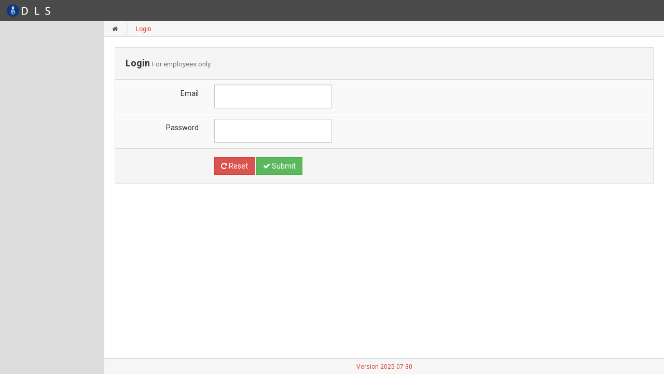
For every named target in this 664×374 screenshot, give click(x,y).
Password (182, 127)
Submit (279, 166)
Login (143, 29)
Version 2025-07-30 (384, 366)
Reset (234, 166)
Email (190, 93)
